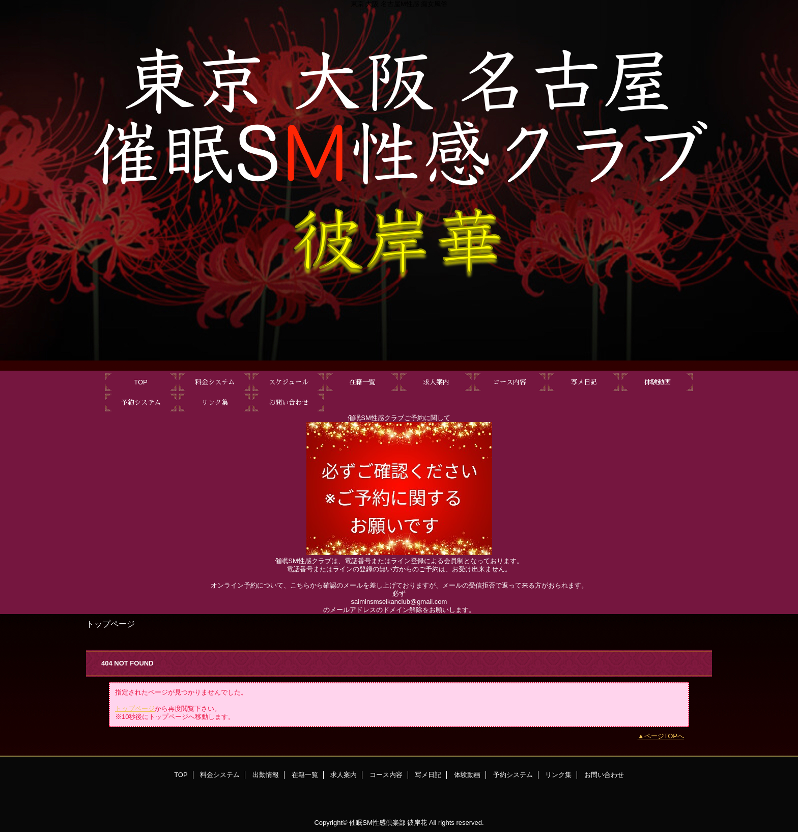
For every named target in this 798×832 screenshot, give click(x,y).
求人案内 (343, 775)
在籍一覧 (305, 775)
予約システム (513, 775)
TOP (141, 382)
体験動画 (467, 775)
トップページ (135, 708)
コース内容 (386, 775)
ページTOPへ (664, 736)
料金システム (220, 775)
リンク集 (558, 775)
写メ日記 (428, 775)
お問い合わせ (604, 775)
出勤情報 (265, 775)
